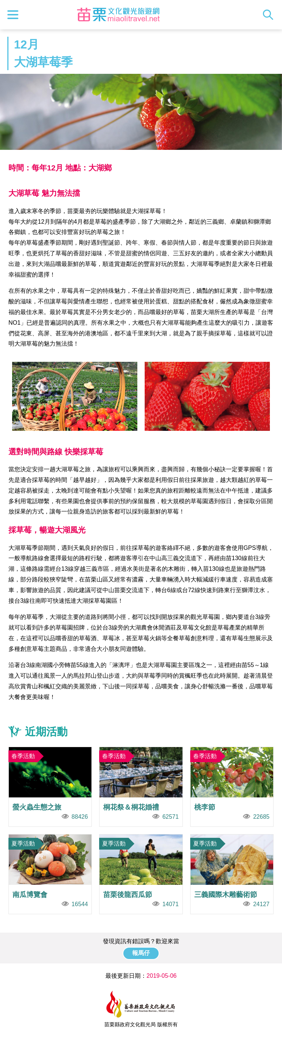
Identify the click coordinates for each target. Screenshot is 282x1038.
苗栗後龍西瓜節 (140, 874)
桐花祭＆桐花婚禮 (140, 786)
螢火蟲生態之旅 (50, 786)
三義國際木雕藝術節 (232, 874)
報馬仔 (141, 953)
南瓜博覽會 (50, 874)
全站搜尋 (270, 14)
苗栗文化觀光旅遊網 (118, 14)
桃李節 (232, 786)
